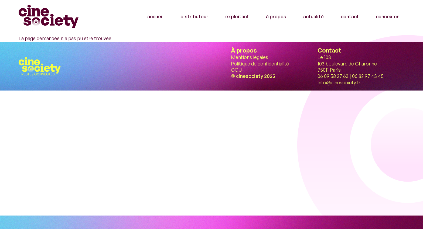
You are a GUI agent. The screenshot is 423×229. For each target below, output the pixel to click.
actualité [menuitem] (313, 16)
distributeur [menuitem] (194, 16)
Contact (329, 50)
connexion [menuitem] (388, 16)
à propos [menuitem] (276, 16)
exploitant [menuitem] (237, 16)
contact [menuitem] (350, 16)
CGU (236, 70)
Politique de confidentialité (260, 64)
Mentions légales (249, 57)
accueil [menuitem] (155, 16)
